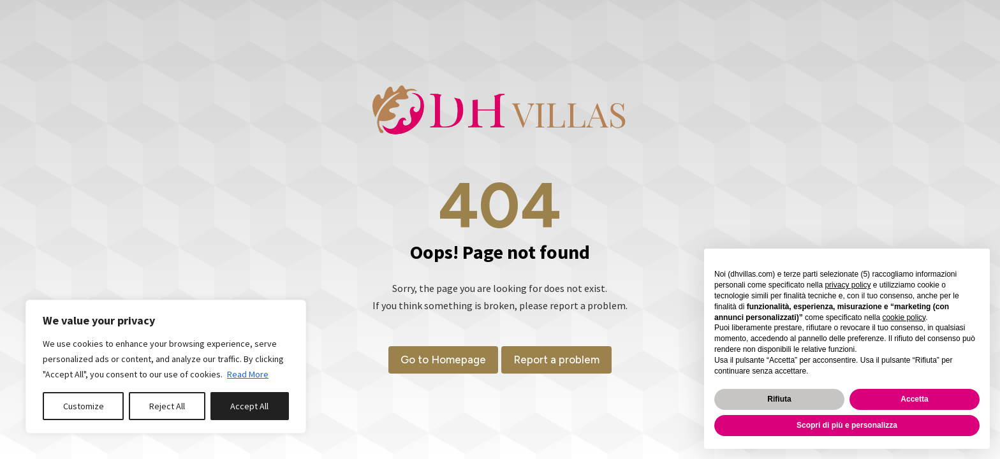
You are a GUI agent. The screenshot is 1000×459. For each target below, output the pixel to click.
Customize (83, 406)
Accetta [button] (914, 399)
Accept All (249, 406)
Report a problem (560, 359)
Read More (247, 374)
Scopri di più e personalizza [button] (847, 425)
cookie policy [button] (903, 317)
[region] (166, 366)
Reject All (167, 406)
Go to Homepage (440, 359)
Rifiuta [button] (779, 399)
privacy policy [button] (848, 284)
